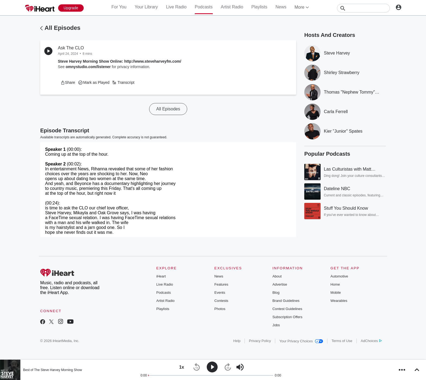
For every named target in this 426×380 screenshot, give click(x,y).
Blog (276, 292)
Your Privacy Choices (301, 341)
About (277, 276)
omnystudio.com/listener (88, 67)
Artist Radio (232, 7)
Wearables (338, 301)
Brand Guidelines (286, 301)
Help (237, 341)
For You (118, 7)
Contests (221, 301)
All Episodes (62, 27)
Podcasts (204, 7)
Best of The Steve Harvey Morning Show (52, 370)
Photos (219, 309)
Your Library (146, 7)
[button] (68, 82)
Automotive (339, 276)
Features (221, 284)
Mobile (335, 292)
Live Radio (176, 7)
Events (219, 292)
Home (335, 284)
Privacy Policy (260, 341)
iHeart (161, 276)
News (280, 7)
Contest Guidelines (287, 309)
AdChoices (371, 341)
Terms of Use (341, 341)
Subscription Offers (287, 317)
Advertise (279, 284)
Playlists (259, 7)
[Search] (363, 8)
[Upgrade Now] (71, 8)
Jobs (276, 325)
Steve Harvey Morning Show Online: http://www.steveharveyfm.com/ (119, 61)
